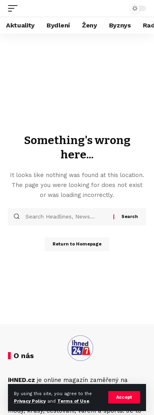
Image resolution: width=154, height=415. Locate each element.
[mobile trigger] (14, 8)
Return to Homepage (77, 244)
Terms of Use (73, 401)
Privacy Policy (30, 401)
